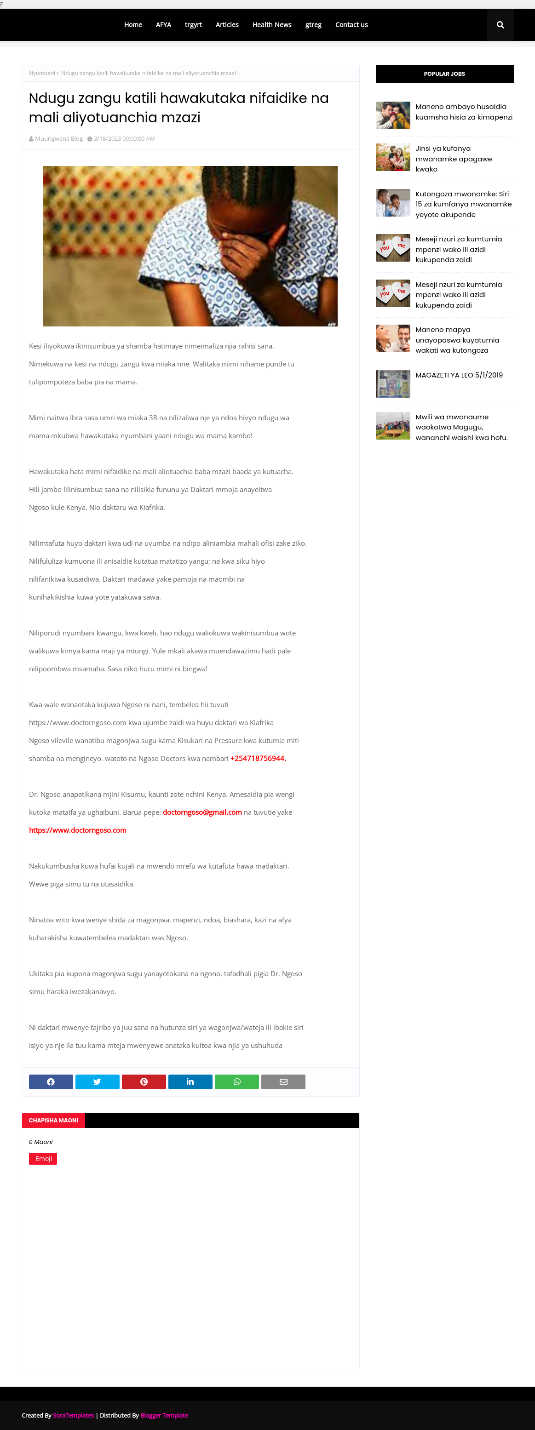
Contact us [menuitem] (351, 24)
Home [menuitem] (133, 24)
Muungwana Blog (59, 138)
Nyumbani (42, 73)
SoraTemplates (73, 1415)
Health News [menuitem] (272, 24)
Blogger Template (164, 1415)
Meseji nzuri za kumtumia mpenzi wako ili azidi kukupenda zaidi (459, 249)
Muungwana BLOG (65, 24)
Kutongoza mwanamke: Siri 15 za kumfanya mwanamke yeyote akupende (464, 204)
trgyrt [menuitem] (193, 24)
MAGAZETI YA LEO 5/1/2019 (459, 375)
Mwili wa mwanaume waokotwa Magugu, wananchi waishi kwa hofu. (462, 427)
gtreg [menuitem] (313, 24)
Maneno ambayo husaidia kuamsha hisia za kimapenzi (464, 112)
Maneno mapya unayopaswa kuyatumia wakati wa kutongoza (458, 340)
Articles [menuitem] (227, 24)
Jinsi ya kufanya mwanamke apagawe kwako (454, 158)
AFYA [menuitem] (163, 24)
